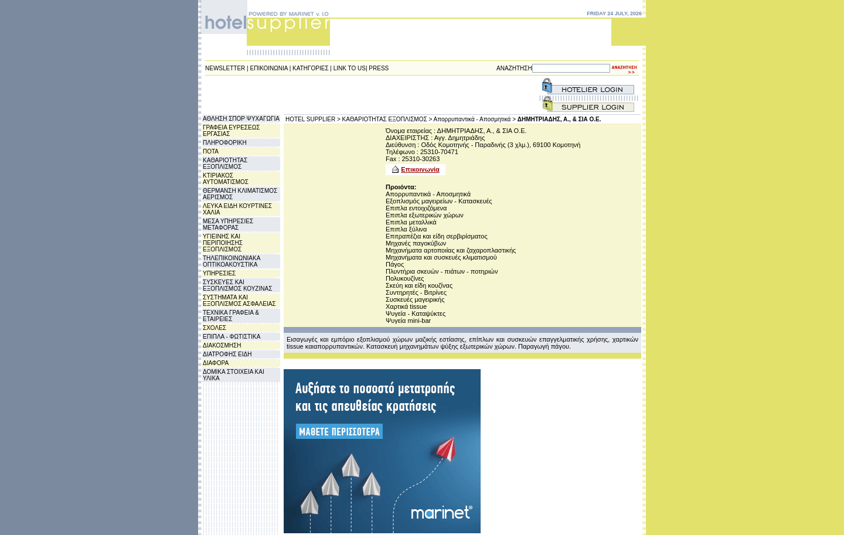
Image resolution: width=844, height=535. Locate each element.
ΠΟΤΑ (211, 151)
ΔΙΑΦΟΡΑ (216, 363)
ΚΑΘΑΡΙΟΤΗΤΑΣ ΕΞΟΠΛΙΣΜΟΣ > (387, 119)
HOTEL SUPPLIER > (313, 119)
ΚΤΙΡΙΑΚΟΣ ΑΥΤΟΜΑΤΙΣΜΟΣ (226, 178)
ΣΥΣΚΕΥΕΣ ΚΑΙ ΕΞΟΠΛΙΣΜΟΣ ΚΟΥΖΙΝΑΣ (237, 285)
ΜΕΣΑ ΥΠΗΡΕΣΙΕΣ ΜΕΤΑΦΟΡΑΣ (228, 224)
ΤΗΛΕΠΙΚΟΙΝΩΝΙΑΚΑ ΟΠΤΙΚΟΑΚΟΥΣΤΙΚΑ (231, 261)
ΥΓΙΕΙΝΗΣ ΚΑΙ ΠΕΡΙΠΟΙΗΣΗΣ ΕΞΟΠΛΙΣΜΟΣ (223, 243)
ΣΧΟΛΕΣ (214, 328)
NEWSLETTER (225, 68)
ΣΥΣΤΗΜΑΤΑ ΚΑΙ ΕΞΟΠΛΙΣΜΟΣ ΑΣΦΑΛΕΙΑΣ (239, 300)
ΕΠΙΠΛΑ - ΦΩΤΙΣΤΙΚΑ (231, 336)
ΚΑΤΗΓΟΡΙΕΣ (310, 68)
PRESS (379, 68)
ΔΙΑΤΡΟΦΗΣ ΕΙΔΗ (227, 354)
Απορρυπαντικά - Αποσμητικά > (475, 119)
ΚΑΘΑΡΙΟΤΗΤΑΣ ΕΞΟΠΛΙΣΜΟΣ (225, 163)
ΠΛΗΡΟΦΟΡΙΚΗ (225, 142)
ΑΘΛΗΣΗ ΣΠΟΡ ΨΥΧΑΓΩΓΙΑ (241, 118)
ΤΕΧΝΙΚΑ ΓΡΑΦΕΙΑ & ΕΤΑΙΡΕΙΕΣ (231, 315)
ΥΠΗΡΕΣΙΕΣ (219, 273)
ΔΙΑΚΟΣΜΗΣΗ (222, 345)
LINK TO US (349, 68)
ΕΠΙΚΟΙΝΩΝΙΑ (269, 68)
